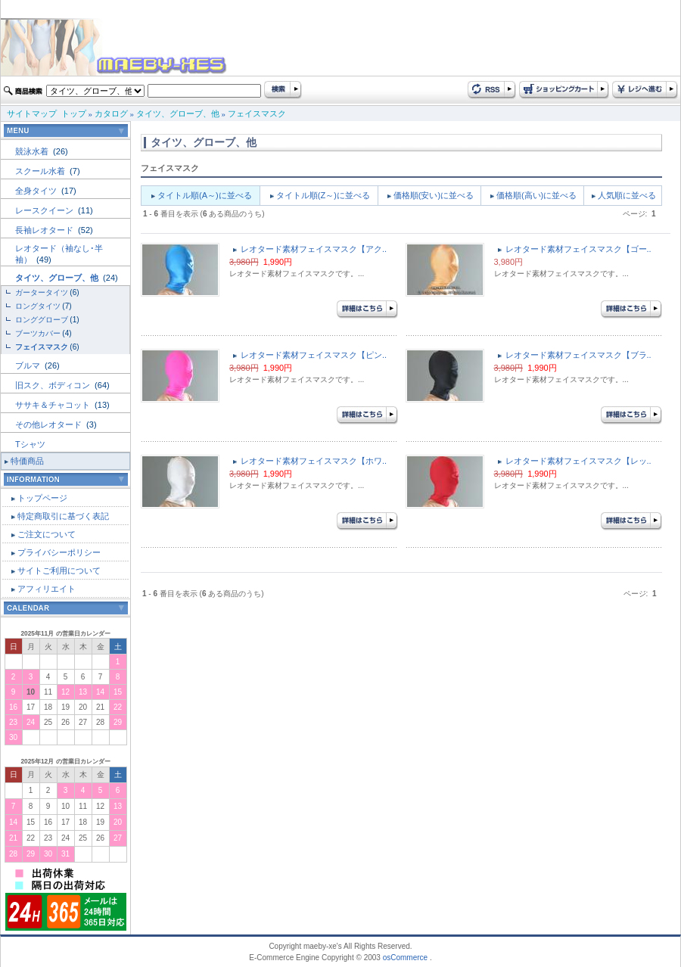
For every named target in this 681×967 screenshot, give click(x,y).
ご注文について (46, 534)
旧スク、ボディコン (53, 385)
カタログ (111, 113)
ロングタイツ (38, 306)
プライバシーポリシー (59, 552)
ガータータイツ (41, 292)
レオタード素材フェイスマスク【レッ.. (578, 460)
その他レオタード (49, 424)
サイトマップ (32, 113)
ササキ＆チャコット (53, 404)
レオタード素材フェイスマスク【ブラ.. (578, 354)
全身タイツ (37, 190)
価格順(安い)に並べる (433, 195)
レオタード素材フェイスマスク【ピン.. (314, 354)
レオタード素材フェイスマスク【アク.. (314, 248)
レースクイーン (45, 210)
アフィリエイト (46, 588)
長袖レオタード (45, 230)
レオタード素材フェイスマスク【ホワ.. (314, 460)
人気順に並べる (627, 195)
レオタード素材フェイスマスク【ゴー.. (578, 248)
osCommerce (405, 957)
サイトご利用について (59, 570)
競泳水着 (33, 151)
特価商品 (27, 460)
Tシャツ (30, 444)
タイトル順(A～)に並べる (204, 195)
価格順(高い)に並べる (536, 195)
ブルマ (28, 365)
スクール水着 (41, 171)
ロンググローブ (41, 320)
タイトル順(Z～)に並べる (323, 195)
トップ (73, 113)
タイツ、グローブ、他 (177, 113)
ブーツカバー (38, 333)
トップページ (42, 497)
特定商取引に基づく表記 (63, 516)
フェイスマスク (257, 113)
